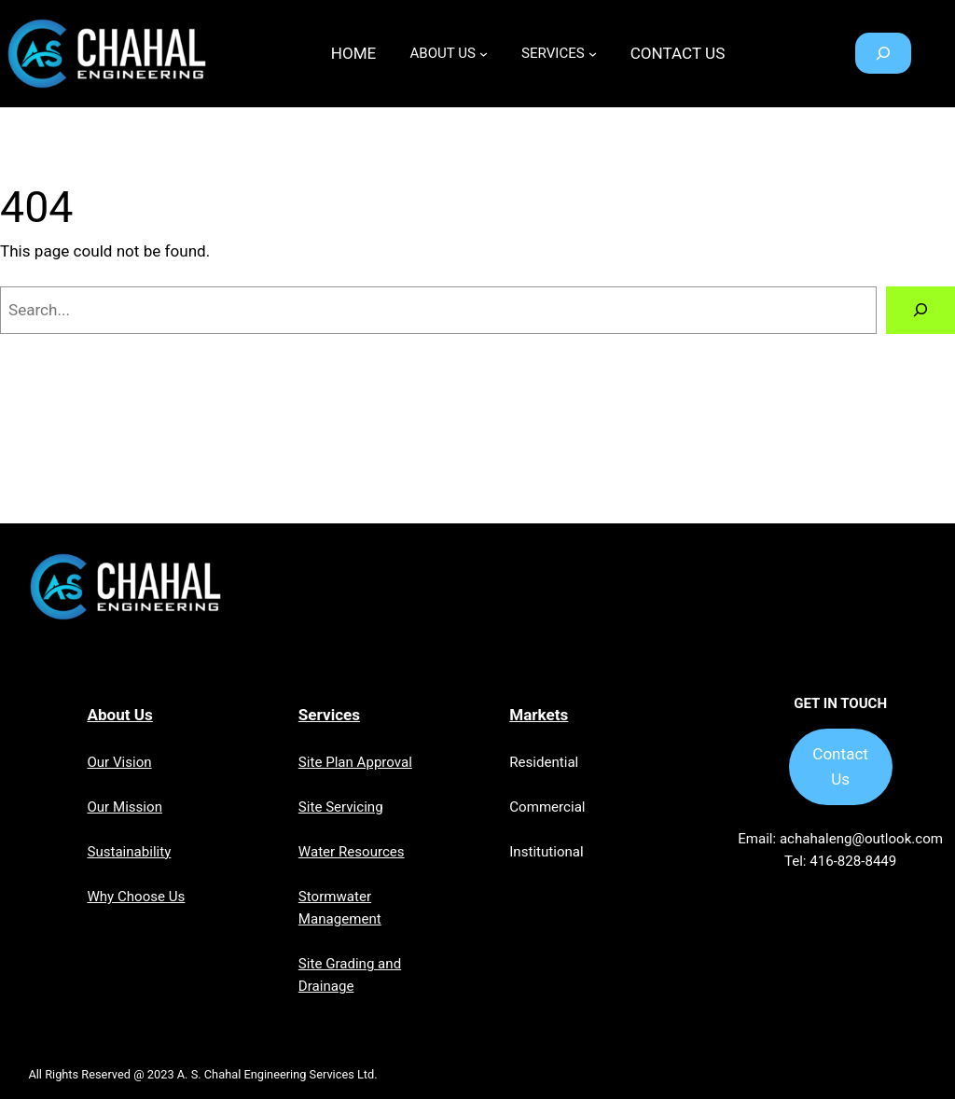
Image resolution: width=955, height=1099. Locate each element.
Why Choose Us (136, 896)
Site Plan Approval (355, 762)
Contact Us (840, 766)
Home (354, 53)
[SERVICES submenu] (592, 53)
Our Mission (124, 807)
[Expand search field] (883, 53)
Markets (538, 714)
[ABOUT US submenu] (483, 53)
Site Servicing (340, 807)
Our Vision (119, 762)
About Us (119, 714)
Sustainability (129, 851)
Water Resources (351, 851)
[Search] (920, 310)
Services (329, 714)
